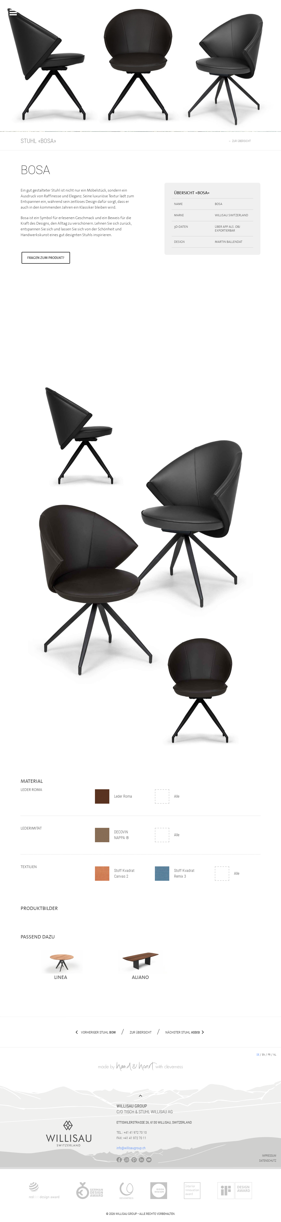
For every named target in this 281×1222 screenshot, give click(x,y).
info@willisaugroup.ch (131, 1148)
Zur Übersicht (141, 1032)
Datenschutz (267, 1160)
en (263, 1054)
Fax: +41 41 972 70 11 (131, 1138)
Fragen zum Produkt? (45, 258)
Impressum (269, 1155)
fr (269, 1054)
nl (274, 1054)
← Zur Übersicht (239, 141)
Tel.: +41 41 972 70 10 (132, 1132)
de (258, 1054)
